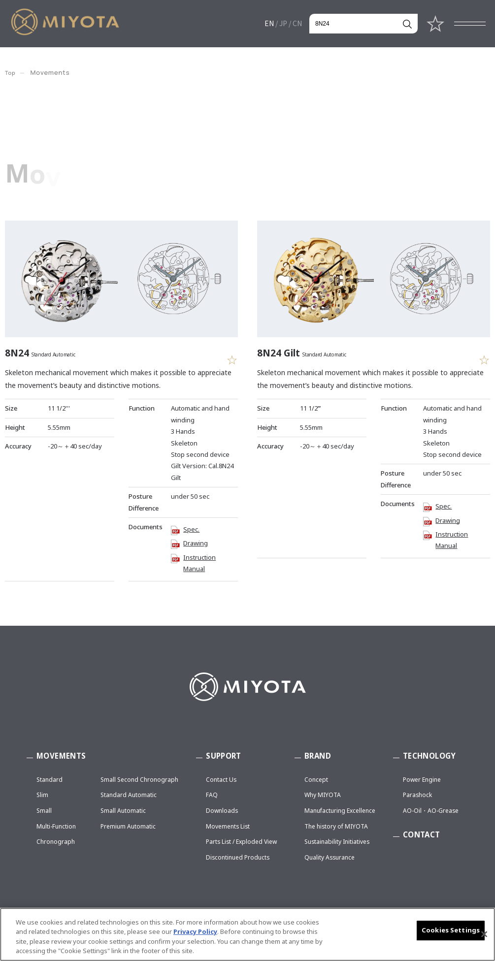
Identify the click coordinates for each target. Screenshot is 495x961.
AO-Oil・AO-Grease (431, 810)
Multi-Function (56, 826)
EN (269, 23)
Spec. (191, 527)
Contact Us (221, 779)
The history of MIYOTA (336, 826)
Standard (49, 779)
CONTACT (421, 834)
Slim (42, 795)
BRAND (317, 756)
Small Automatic (123, 810)
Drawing (195, 541)
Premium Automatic (128, 826)
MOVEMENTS (61, 756)
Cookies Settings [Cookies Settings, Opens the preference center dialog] (451, 933)
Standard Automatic (128, 795)
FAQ (212, 795)
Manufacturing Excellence (339, 810)
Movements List (228, 826)
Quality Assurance (329, 857)
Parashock (417, 795)
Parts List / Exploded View (241, 842)
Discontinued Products (237, 857)
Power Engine (422, 779)
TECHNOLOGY (429, 756)
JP (283, 23)
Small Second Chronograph (139, 779)
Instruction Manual (199, 561)
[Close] (484, 937)
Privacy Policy (195, 934)
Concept (316, 779)
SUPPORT (223, 756)
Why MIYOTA (322, 795)
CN (297, 23)
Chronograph (55, 842)
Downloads (222, 810)
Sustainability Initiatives (336, 842)
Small (44, 810)
